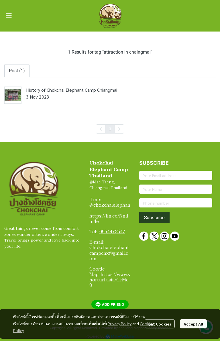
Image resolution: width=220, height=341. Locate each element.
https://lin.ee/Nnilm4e (108, 219)
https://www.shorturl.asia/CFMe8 (109, 280)
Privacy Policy (119, 323)
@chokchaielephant (109, 208)
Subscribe (154, 217)
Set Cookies (159, 323)
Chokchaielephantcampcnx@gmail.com (109, 253)
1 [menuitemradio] (110, 128)
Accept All (193, 323)
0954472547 (112, 232)
